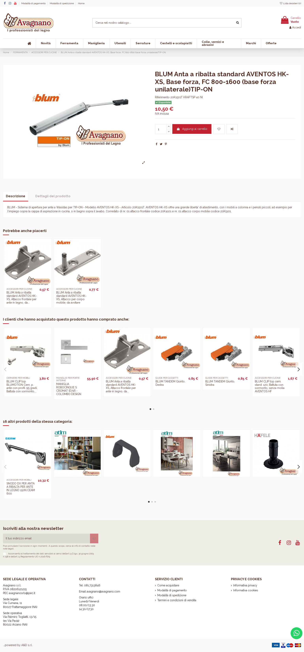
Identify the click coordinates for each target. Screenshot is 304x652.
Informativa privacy (245, 585)
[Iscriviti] (94, 538)
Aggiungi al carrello (191, 128)
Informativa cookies (245, 590)
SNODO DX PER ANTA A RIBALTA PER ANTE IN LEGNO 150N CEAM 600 (21, 488)
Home (81, 3)
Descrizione (15, 196)
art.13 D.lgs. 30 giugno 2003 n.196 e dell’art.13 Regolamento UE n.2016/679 (48, 555)
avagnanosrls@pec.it (22, 593)
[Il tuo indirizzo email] (46, 538)
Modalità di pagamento (33, 3)
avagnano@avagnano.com (103, 591)
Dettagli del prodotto (52, 196)
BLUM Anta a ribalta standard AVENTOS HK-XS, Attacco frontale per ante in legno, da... (22, 297)
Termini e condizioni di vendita (176, 600)
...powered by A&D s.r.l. (18, 645)
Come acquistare (168, 585)
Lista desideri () (290, 3)
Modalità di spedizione (62, 3)
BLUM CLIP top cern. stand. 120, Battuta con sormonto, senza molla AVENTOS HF (269, 386)
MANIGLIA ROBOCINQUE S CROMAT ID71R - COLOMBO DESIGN (68, 388)
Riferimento (162, 97)
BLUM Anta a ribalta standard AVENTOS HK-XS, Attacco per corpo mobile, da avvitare (71, 297)
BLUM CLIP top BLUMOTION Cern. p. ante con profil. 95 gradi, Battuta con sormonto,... (22, 386)
